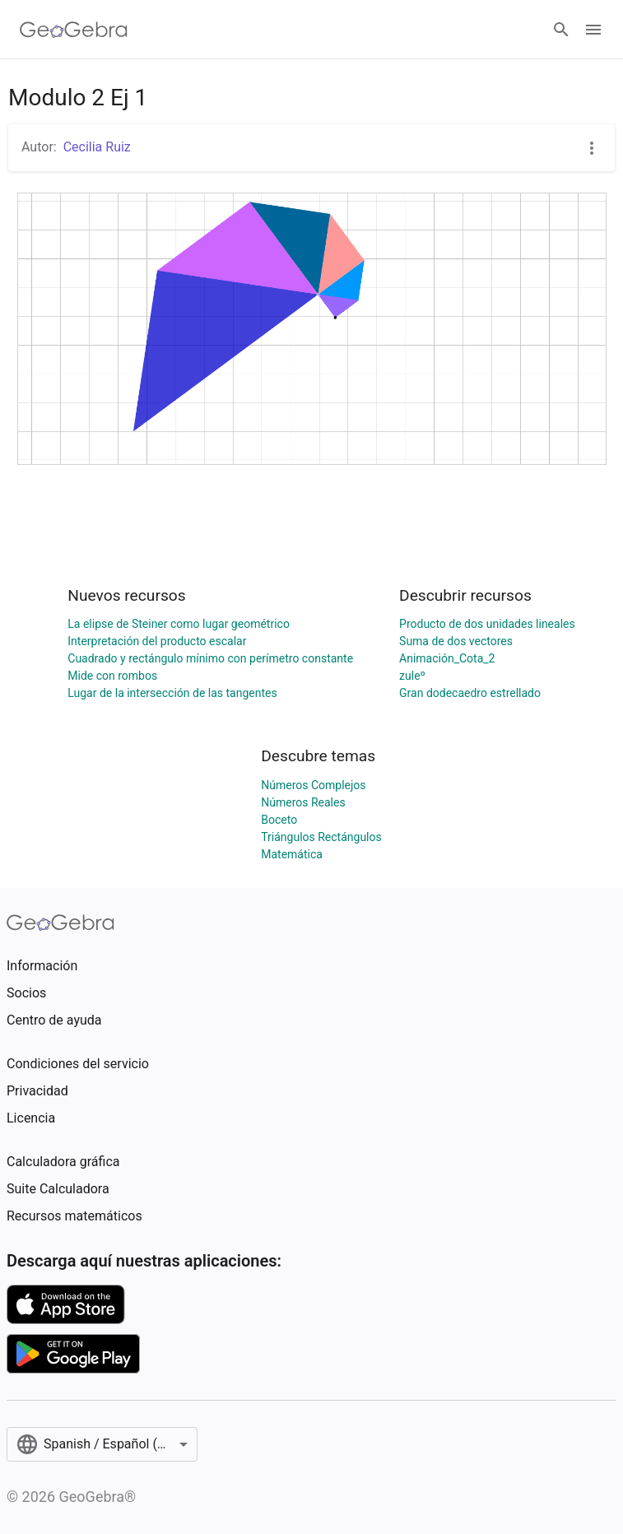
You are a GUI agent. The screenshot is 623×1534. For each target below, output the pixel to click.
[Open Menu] (593, 30)
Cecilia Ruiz (97, 147)
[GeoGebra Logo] (74, 29)
